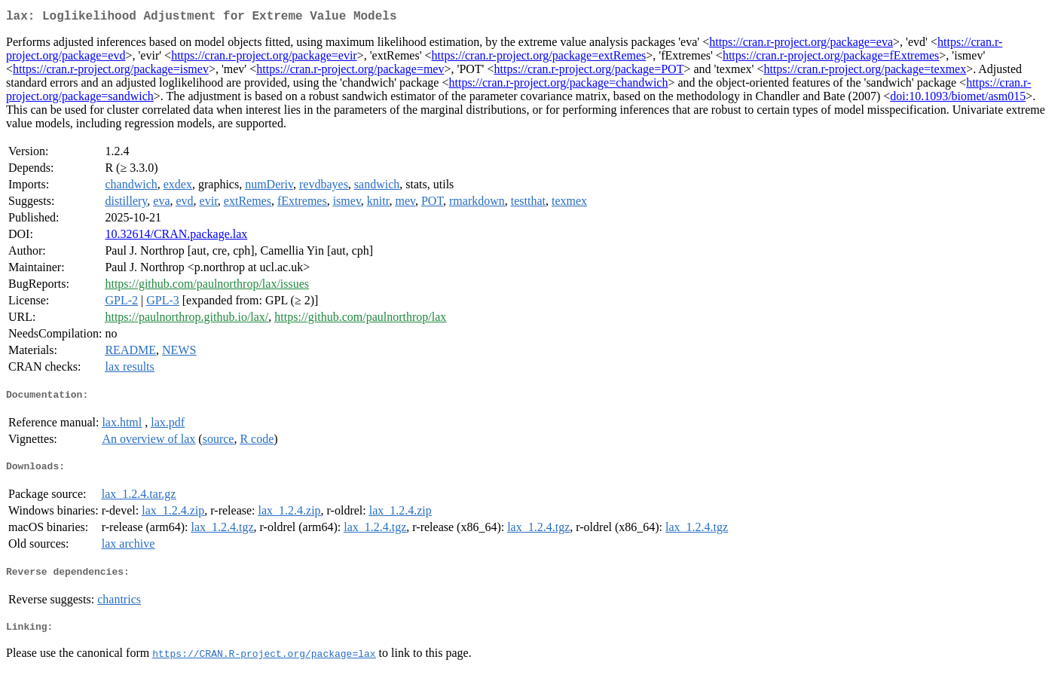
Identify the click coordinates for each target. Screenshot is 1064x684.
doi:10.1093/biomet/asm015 (958, 99)
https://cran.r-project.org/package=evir (264, 58)
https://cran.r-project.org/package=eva (801, 44)
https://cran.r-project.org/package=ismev (111, 72)
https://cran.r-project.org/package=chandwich (558, 85)
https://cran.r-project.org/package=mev (350, 72)
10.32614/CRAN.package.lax (176, 237)
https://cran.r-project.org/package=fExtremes (831, 58)
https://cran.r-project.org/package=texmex (864, 72)
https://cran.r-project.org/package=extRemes (539, 58)
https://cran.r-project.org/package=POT (589, 72)
